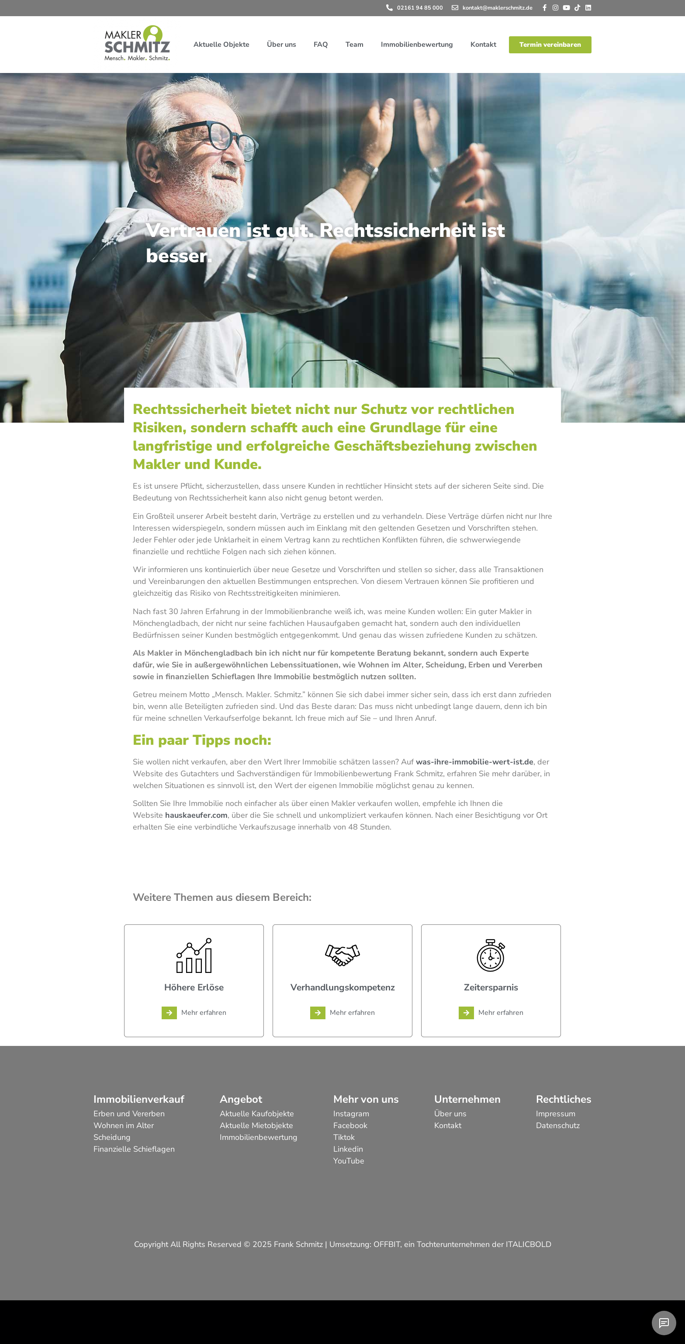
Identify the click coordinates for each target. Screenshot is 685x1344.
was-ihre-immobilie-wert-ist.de (474, 762)
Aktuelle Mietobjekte (256, 1125)
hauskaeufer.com (196, 815)
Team (354, 44)
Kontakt (483, 44)
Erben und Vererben (129, 1113)
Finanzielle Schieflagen (134, 1149)
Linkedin (348, 1149)
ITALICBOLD (528, 1244)
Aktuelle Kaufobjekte (257, 1113)
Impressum (555, 1113)
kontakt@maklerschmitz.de (498, 8)
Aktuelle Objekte (221, 44)
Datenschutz (558, 1125)
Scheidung (112, 1137)
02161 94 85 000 (420, 8)
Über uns (281, 44)
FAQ (321, 44)
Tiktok (344, 1137)
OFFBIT (387, 1244)
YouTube (348, 1161)
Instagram (351, 1113)
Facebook (350, 1125)
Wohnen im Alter (123, 1125)
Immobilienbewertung (417, 44)
